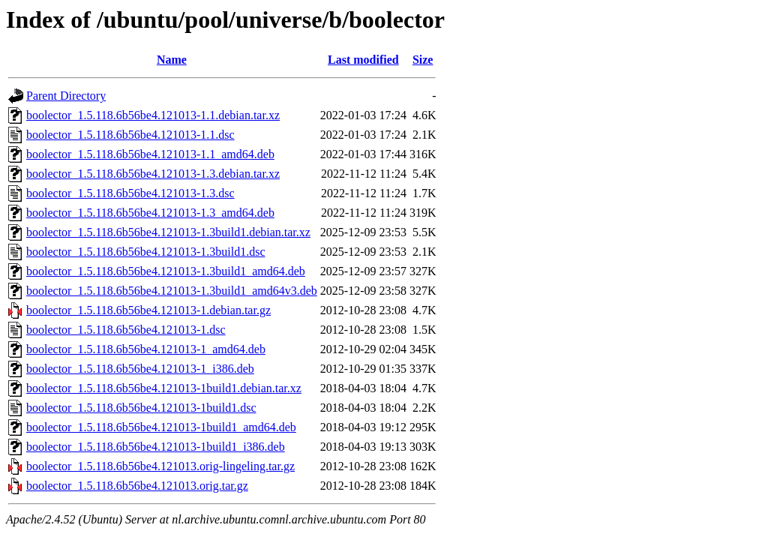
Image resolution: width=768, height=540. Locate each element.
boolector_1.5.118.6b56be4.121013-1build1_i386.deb (155, 446)
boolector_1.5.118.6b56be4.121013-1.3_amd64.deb (150, 212)
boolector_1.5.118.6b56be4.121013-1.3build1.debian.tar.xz (168, 232)
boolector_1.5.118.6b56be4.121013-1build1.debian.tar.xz (164, 388)
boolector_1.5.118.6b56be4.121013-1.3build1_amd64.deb (165, 271)
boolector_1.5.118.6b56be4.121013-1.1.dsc (130, 134)
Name (172, 59)
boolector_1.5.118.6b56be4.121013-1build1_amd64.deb (161, 427)
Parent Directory (66, 95)
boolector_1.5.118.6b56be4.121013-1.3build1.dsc (145, 251)
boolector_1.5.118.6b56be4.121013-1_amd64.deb (146, 349)
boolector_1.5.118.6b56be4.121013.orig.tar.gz (137, 485)
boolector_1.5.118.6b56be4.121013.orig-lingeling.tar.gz (160, 466)
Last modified (363, 59)
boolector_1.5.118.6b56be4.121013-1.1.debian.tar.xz (153, 115)
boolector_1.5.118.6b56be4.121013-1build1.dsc (141, 407)
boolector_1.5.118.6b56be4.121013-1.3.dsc (130, 193)
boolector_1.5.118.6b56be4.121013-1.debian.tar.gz (148, 310)
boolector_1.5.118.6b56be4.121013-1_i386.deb (140, 368)
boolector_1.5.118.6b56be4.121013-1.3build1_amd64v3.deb (171, 290)
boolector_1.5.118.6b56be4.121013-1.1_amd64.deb (150, 154)
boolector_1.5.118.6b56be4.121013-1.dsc (126, 329)
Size (423, 59)
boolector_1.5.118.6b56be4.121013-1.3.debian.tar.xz (153, 173)
